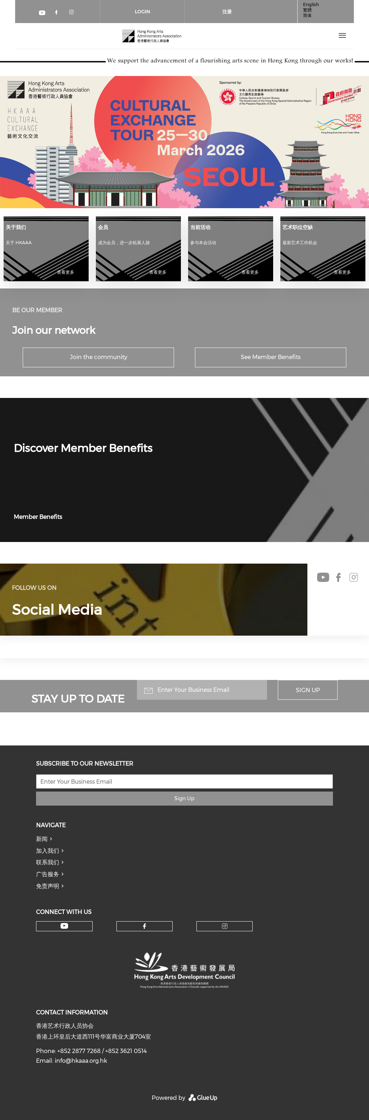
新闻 (42, 838)
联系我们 (47, 862)
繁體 (307, 10)
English (311, 4)
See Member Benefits (271, 357)
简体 (307, 15)
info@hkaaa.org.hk (81, 1060)
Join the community (98, 357)
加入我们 (47, 850)
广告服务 (47, 874)
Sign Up (308, 690)
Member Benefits (38, 517)
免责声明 (47, 886)
